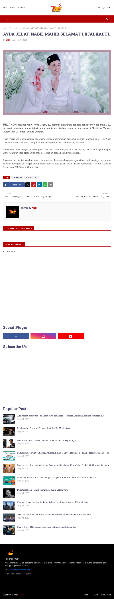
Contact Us (106, 595)
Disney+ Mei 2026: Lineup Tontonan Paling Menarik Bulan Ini (46, 526)
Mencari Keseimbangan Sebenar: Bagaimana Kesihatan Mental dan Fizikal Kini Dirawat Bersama (63, 465)
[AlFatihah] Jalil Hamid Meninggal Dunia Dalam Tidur (42, 489)
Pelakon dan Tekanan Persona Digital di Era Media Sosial (44, 428)
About (95, 595)
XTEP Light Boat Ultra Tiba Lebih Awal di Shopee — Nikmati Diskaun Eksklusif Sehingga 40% (60, 415)
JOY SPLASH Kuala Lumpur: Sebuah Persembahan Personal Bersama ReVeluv (54, 514)
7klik (8, 40)
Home (5, 28)
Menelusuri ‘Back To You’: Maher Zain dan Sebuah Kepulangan (46, 440)
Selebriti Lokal (16, 28)
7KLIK (20, 595)
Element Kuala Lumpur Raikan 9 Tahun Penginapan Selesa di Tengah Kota (52, 502)
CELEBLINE (17, 178)
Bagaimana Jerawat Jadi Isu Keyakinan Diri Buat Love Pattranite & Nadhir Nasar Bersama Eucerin (63, 452)
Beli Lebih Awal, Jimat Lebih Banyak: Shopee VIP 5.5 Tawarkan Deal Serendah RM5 (56, 477)
